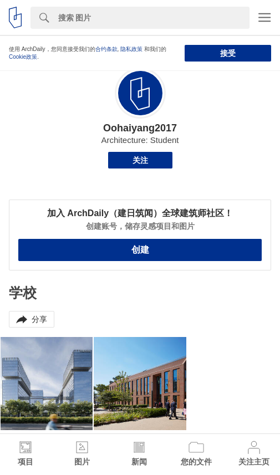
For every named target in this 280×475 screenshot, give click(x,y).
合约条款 (106, 49)
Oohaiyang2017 (140, 128)
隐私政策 (131, 49)
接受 (228, 53)
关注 (140, 160)
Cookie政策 (23, 57)
